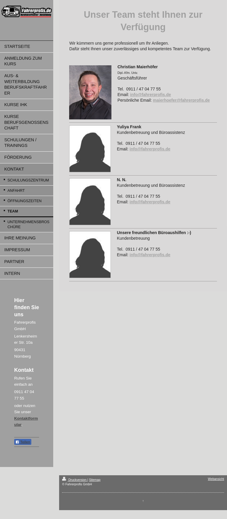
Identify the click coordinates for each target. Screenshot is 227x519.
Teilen (22, 442)
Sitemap (94, 479)
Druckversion (74, 479)
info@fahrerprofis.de (150, 94)
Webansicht (216, 479)
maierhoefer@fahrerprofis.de (181, 100)
